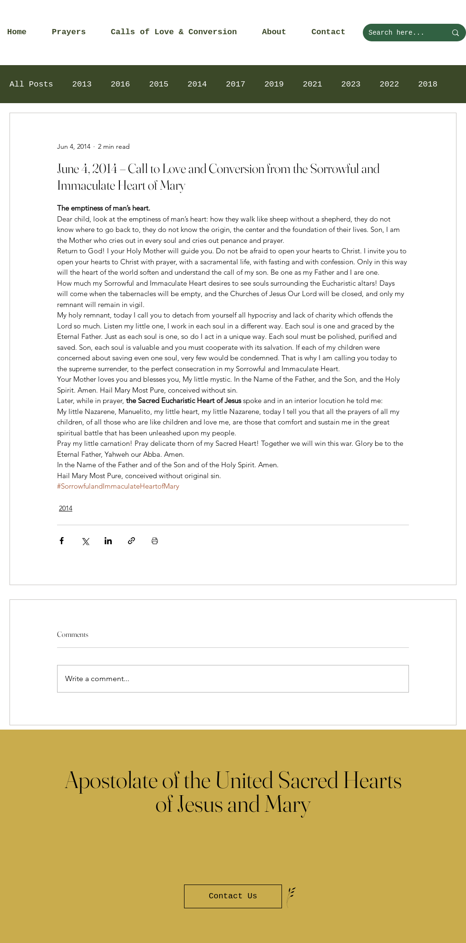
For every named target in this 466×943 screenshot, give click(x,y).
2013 (82, 84)
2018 (427, 84)
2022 (389, 84)
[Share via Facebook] (61, 540)
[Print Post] (154, 540)
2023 (351, 84)
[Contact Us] (233, 896)
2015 (158, 84)
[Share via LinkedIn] (108, 540)
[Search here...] (400, 32)
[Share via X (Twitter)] (84, 540)
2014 (197, 84)
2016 (120, 84)
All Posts (31, 84)
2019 (274, 84)
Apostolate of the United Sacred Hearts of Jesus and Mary (233, 791)
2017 (235, 84)
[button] (74, 32)
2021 (312, 84)
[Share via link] (131, 540)
